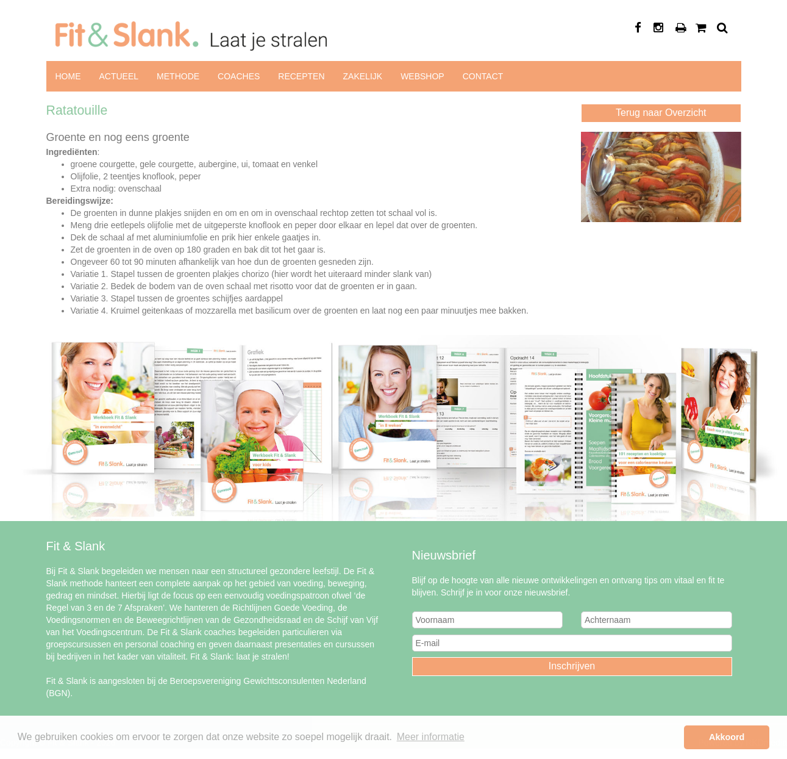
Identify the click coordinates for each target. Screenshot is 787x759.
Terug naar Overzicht (661, 112)
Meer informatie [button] (431, 737)
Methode (178, 76)
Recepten (301, 76)
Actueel (119, 76)
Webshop (422, 76)
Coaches (239, 76)
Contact (483, 76)
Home (68, 76)
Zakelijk (363, 76)
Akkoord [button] (726, 737)
